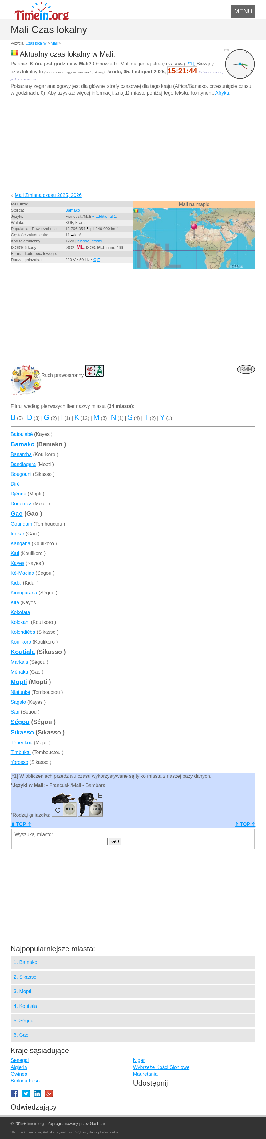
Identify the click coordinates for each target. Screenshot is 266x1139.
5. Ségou (24, 1020)
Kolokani (20, 622)
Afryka (222, 93)
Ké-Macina (22, 573)
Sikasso (22, 732)
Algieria (19, 1067)
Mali (54, 43)
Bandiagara (23, 464)
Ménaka (19, 672)
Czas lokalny (36, 43)
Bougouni (21, 474)
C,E (96, 259)
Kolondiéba (23, 632)
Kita (15, 602)
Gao (17, 513)
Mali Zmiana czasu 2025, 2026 (48, 195)
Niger (139, 1060)
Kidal (16, 582)
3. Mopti (22, 991)
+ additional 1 (104, 216)
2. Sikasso (25, 977)
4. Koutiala (25, 1006)
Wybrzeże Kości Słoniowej (161, 1067)
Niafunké (20, 692)
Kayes (17, 563)
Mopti (19, 682)
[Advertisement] (133, 147)
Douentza (21, 503)
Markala (19, 662)
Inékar (17, 533)
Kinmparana (24, 592)
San (15, 711)
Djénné (18, 493)
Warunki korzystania (26, 1132)
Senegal (20, 1060)
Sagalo (18, 702)
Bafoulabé (22, 434)
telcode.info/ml (89, 241)
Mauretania (145, 1074)
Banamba (21, 454)
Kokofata (20, 612)
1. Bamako (25, 962)
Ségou (20, 721)
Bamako (72, 210)
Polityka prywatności (58, 1132)
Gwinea (19, 1074)
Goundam (21, 523)
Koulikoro (21, 641)
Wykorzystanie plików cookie (96, 1132)
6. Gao (21, 1035)
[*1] (190, 63)
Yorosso (19, 762)
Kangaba (20, 543)
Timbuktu (21, 752)
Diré (15, 484)
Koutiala (23, 651)
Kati (15, 553)
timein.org (35, 1123)
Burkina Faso (25, 1080)
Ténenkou (22, 742)
